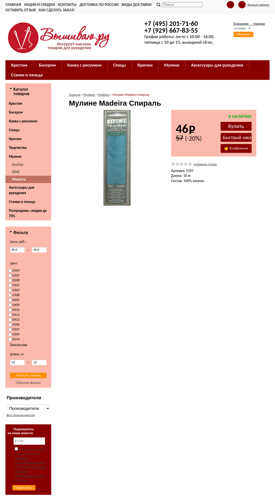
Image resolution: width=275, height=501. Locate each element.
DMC (16, 172)
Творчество (18, 147)
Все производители (21, 415)
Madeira (19, 179)
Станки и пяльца (22, 202)
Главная (13, 4)
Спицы (14, 130)
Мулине (15, 156)
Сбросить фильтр (28, 383)
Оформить (243, 34)
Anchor (18, 164)
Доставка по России (99, 4)
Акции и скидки (39, 4)
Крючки (15, 139)
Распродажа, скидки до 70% (28, 213)
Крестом (15, 103)
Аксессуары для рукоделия (21, 190)
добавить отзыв (205, 164)
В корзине (249, 24)
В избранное (236, 148)
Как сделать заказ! (57, 10)
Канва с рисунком (23, 121)
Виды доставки (136, 4)
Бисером (16, 112)
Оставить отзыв (20, 10)
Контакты (67, 4)
